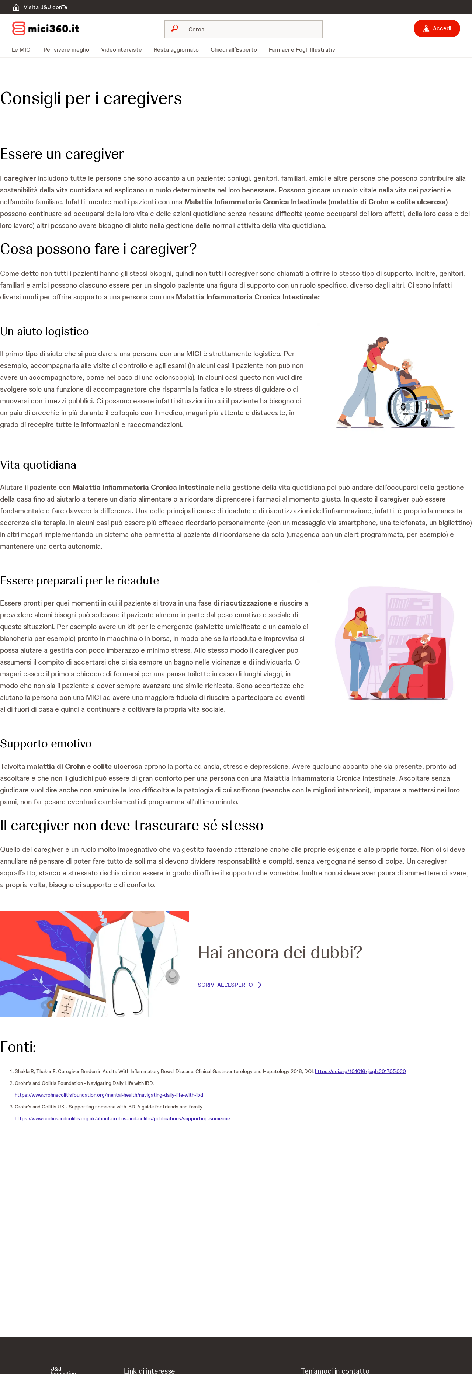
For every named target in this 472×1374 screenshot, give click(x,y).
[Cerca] (248, 29)
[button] (394, 379)
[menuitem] (25, 49)
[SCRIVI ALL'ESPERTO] (230, 985)
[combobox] (243, 29)
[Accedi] (437, 28)
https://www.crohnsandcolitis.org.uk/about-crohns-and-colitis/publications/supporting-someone (122, 1118)
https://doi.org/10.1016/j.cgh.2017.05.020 (360, 1071)
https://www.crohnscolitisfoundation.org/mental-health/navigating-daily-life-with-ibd (109, 1095)
